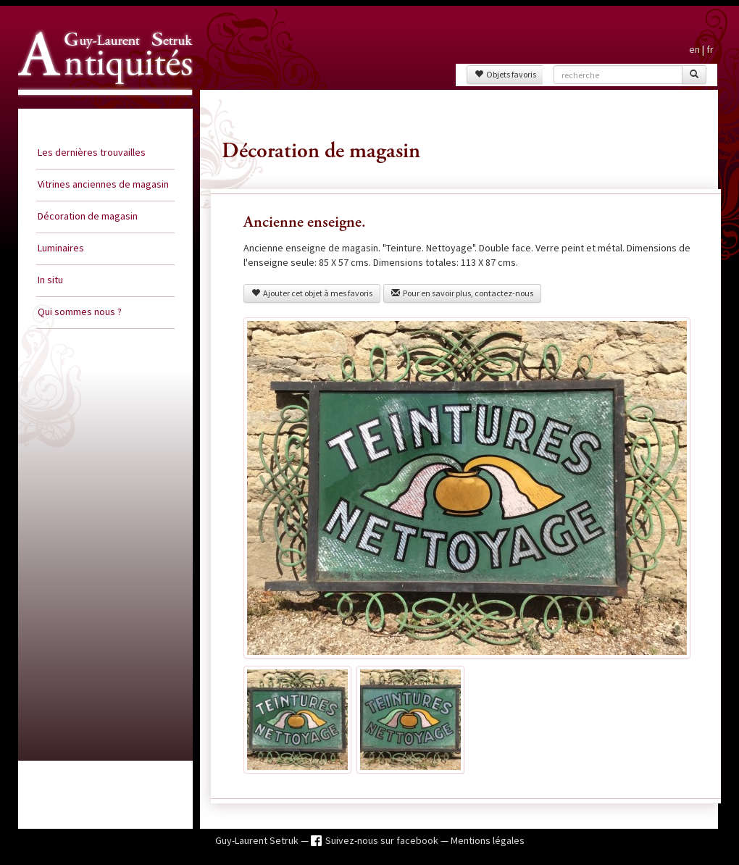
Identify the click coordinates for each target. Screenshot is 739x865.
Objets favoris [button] (505, 74)
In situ (50, 279)
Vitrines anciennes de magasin (103, 184)
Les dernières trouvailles (92, 152)
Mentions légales (488, 840)
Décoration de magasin (88, 215)
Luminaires (61, 247)
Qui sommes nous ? (80, 311)
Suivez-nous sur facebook (383, 840)
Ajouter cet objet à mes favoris (311, 293)
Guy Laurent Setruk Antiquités (99, 108)
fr (710, 49)
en (694, 49)
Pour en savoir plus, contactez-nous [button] (462, 293)
